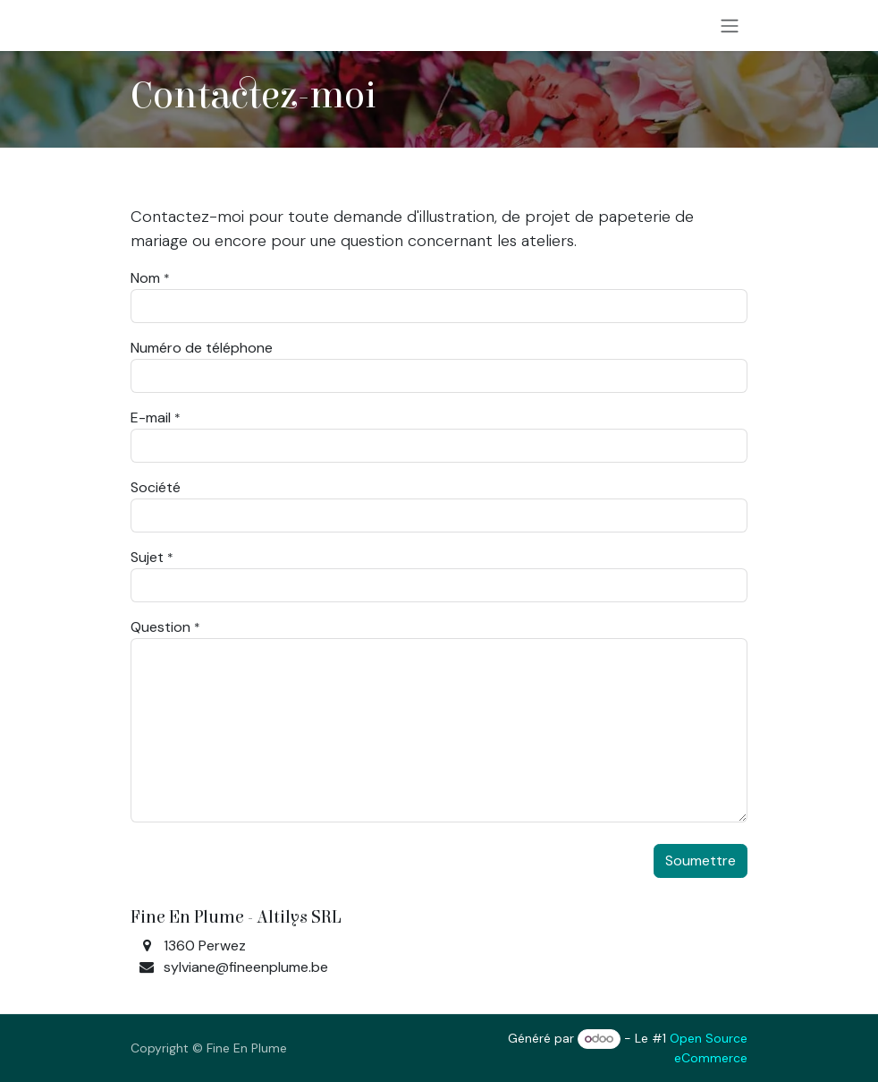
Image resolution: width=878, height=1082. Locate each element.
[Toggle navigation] (729, 25)
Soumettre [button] (700, 860)
